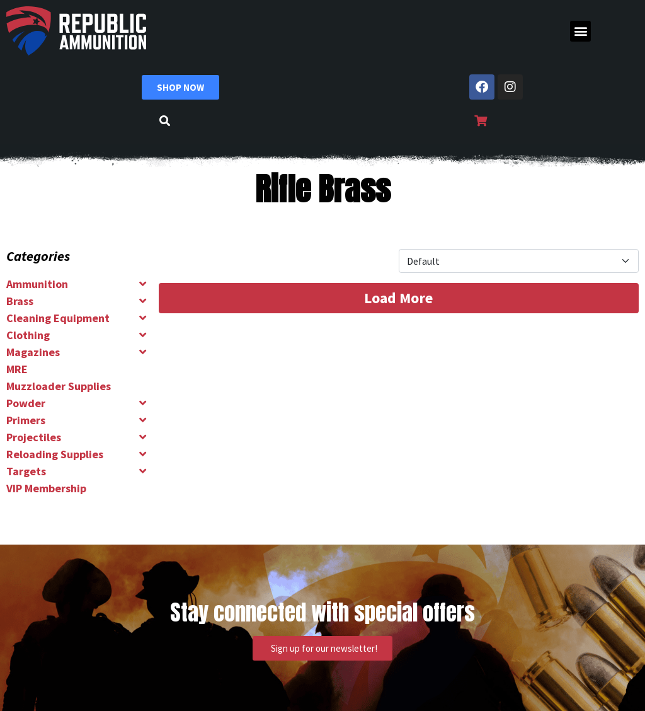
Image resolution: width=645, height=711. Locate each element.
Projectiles (33, 437)
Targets (26, 471)
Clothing (28, 335)
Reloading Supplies (54, 454)
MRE (17, 369)
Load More (398, 298)
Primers (25, 420)
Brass (19, 301)
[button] (580, 31)
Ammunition (37, 284)
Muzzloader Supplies (58, 386)
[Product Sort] (519, 261)
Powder (25, 403)
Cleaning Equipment (58, 318)
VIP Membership (46, 488)
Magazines (33, 352)
